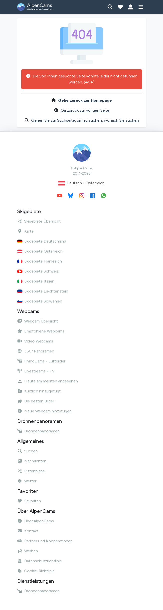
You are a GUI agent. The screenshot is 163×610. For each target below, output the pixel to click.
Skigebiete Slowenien (39, 301)
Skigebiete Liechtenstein (42, 291)
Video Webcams (35, 341)
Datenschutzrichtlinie (39, 561)
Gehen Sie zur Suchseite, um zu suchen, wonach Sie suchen (85, 120)
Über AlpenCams (35, 521)
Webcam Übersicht (37, 321)
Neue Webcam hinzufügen (44, 411)
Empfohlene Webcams (40, 331)
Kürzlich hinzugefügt (39, 391)
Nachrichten (31, 461)
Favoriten (29, 501)
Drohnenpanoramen (38, 431)
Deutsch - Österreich (81, 183)
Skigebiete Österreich (40, 251)
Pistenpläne (31, 471)
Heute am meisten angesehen (47, 381)
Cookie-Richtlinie (36, 571)
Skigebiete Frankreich (39, 261)
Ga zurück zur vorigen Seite (85, 110)
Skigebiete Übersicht (39, 221)
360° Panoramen (35, 351)
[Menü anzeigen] (141, 6)
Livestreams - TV (36, 371)
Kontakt (27, 531)
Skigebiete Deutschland (41, 241)
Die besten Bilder (35, 401)
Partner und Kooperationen (45, 541)
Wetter (26, 481)
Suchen (27, 451)
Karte (25, 231)
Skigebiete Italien (35, 281)
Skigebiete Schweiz (38, 271)
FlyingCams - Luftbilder (41, 361)
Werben (27, 551)
